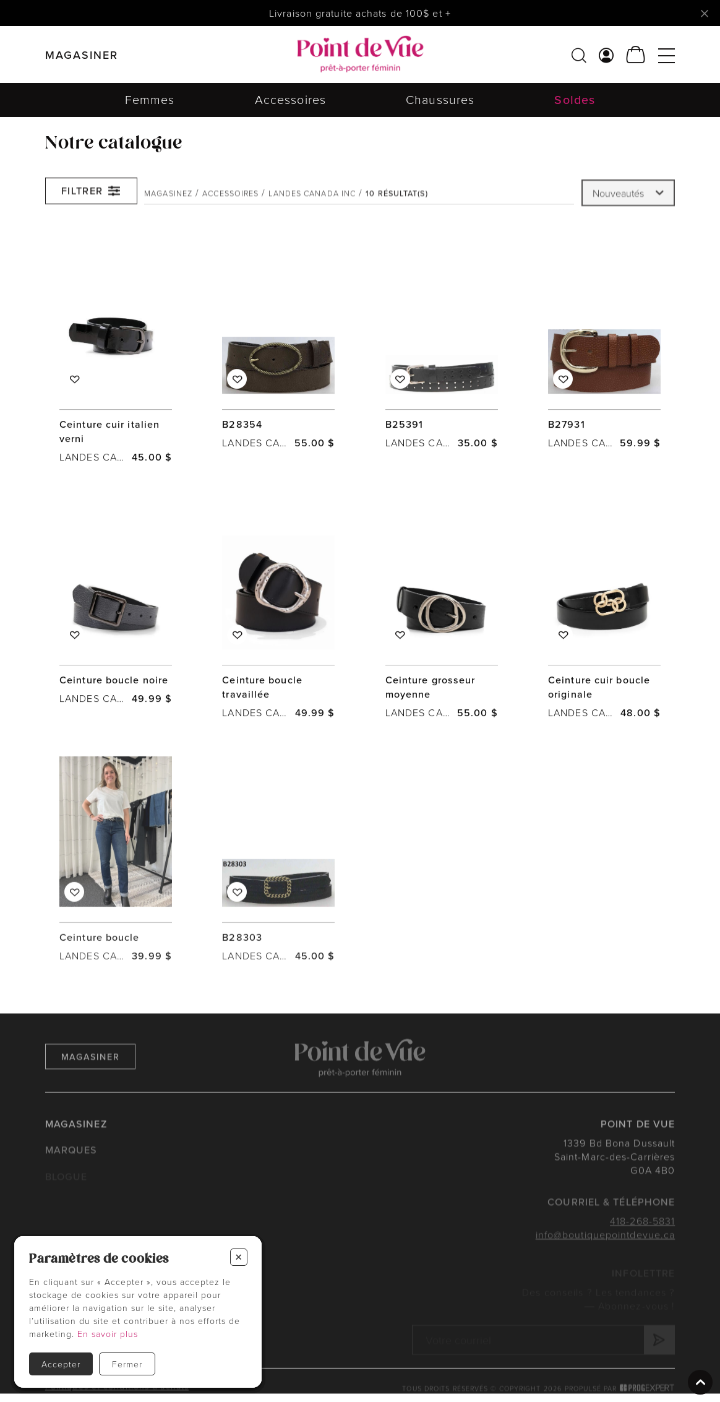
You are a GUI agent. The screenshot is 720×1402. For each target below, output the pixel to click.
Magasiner (90, 1073)
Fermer (127, 1364)
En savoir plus (107, 1333)
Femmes (150, 99)
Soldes (574, 99)
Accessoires (290, 99)
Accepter (60, 1364)
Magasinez (168, 200)
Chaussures (440, 99)
